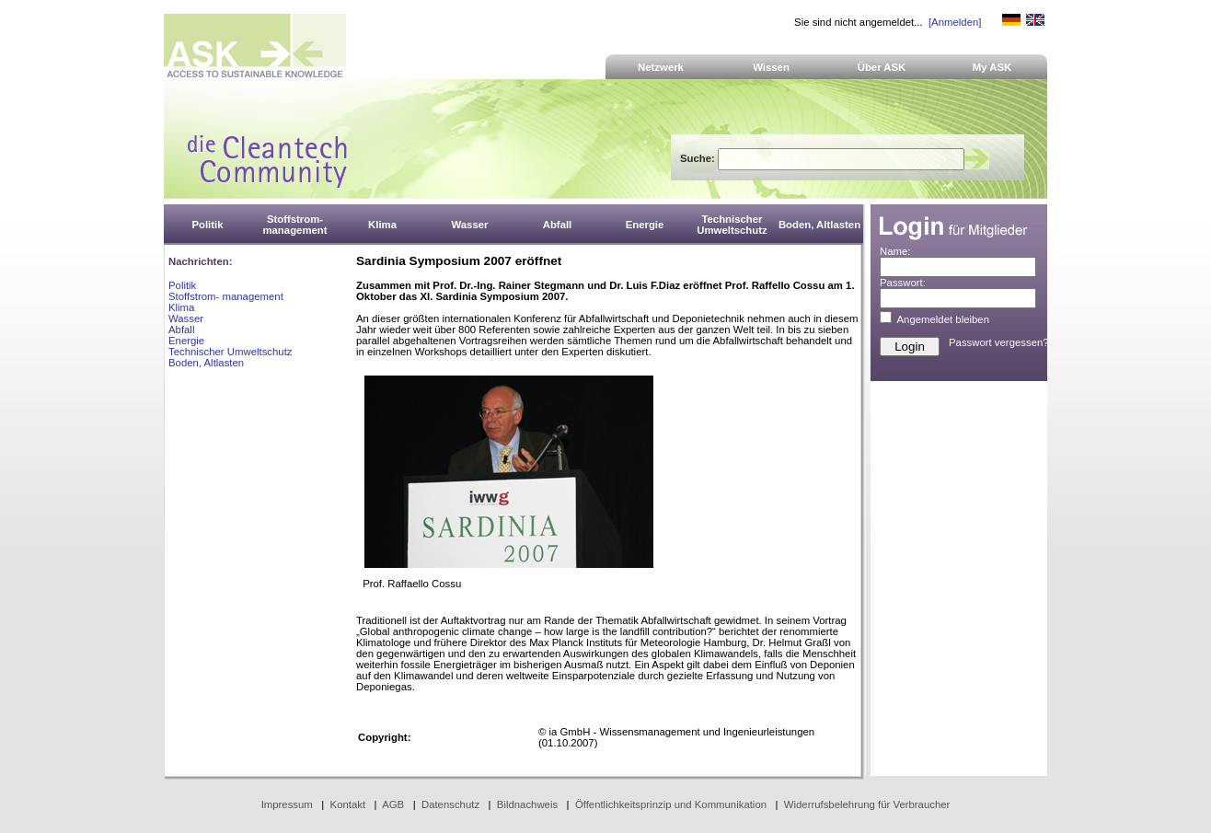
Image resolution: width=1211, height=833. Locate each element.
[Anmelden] (954, 22)
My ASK (992, 67)
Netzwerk (661, 67)
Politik (182, 285)
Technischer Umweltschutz (230, 351)
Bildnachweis (527, 804)
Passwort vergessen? (999, 342)
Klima (181, 307)
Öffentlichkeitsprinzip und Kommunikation (671, 804)
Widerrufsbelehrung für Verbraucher (867, 804)
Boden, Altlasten (206, 362)
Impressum (287, 804)
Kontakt (348, 804)
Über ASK (882, 67)
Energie (186, 340)
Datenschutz (450, 804)
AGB (393, 804)
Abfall (181, 329)
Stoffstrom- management (225, 296)
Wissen (771, 67)
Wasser (185, 318)
